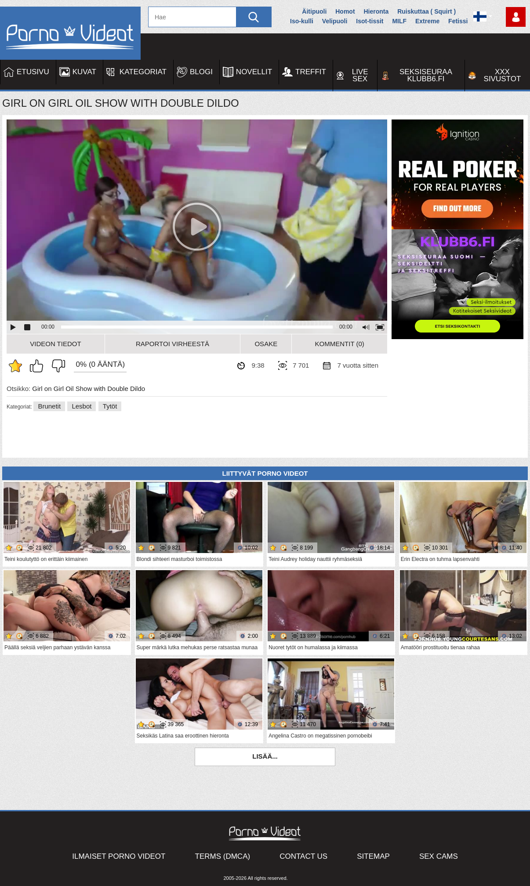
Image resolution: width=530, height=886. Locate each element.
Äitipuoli (314, 11)
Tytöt (110, 406)
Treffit (310, 72)
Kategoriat (143, 72)
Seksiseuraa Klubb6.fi (425, 75)
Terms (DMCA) (222, 856)
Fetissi (458, 21)
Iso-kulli (301, 21)
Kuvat (84, 72)
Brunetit (49, 406)
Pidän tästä (38, 365)
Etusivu (33, 72)
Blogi (201, 72)
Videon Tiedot (55, 343)
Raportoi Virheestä (172, 343)
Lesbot (81, 406)
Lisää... (265, 756)
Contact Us (303, 856)
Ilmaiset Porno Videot (118, 856)
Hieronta (375, 11)
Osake (265, 343)
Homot (345, 11)
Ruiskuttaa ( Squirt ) (426, 11)
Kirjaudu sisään (516, 17)
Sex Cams (438, 856)
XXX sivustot (502, 75)
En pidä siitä (56, 365)
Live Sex (360, 75)
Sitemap (373, 856)
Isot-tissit (369, 21)
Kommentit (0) (339, 343)
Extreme (427, 21)
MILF (399, 21)
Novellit (254, 72)
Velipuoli (335, 21)
